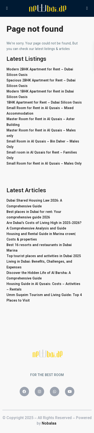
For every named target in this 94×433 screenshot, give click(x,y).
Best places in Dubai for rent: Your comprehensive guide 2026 (33, 215)
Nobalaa (49, 424)
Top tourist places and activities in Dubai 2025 (43, 256)
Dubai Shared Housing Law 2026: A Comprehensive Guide (34, 203)
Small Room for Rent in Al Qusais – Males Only (44, 164)
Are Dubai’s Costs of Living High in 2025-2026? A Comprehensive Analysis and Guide (44, 226)
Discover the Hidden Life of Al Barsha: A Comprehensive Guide (38, 276)
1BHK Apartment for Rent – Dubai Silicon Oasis (44, 102)
